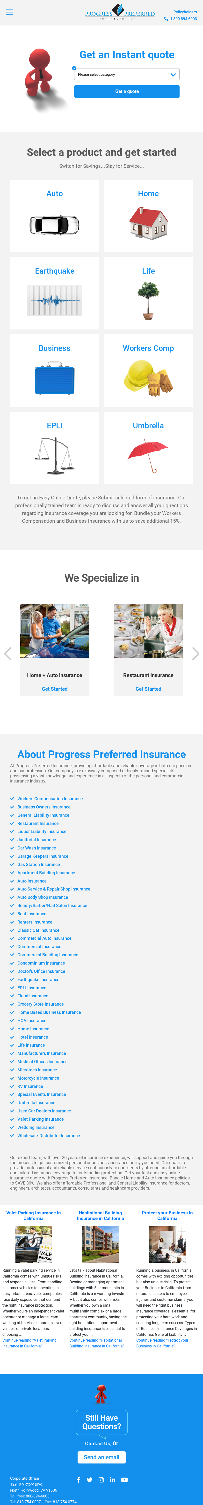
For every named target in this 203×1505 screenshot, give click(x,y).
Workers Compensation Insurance (49, 799)
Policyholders (185, 12)
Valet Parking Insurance (38, 1119)
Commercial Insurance (37, 946)
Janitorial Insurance (34, 840)
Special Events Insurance (39, 1094)
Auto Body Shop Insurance (41, 897)
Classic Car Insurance (36, 930)
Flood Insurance (30, 996)
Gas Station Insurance (36, 864)
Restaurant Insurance (36, 823)
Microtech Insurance (35, 1069)
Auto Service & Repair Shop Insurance (53, 889)
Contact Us (97, 1444)
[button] (195, 654)
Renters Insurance (32, 922)
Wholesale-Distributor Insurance (47, 1135)
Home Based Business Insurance (48, 1012)
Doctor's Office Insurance (39, 971)
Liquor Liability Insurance (40, 831)
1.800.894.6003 (180, 19)
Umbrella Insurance (34, 1102)
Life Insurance (28, 1045)
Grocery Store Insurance (39, 1004)
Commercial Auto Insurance (43, 938)
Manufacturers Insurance (40, 1053)
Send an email (101, 1458)
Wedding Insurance (34, 1127)
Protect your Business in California (167, 1215)
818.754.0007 (28, 1502)
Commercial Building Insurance (46, 955)
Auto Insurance (29, 881)
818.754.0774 (64, 1502)
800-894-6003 (38, 1496)
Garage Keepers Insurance (41, 856)
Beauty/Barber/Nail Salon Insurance (51, 905)
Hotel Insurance (30, 1037)
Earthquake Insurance (36, 979)
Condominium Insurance (39, 963)
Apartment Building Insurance (45, 872)
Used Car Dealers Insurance (42, 1110)
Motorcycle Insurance (36, 1078)
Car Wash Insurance (34, 848)
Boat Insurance (29, 913)
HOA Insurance (29, 1020)
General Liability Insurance (41, 815)
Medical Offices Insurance (41, 1061)
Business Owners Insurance (42, 807)
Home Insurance (31, 1028)
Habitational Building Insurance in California (100, 1215)
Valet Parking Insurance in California (33, 1215)
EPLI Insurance (29, 987)
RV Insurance (27, 1086)
